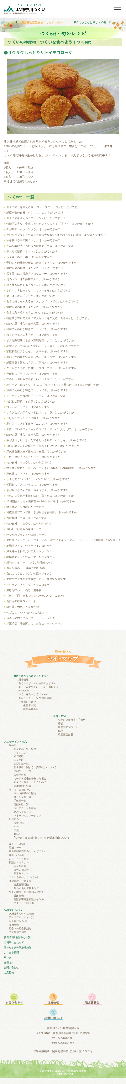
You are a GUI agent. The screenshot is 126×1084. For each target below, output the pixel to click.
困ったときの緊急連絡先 (17, 947)
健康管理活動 (21, 884)
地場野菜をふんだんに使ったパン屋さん (30, 556)
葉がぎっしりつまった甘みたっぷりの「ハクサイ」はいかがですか (46, 440)
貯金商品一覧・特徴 (25, 749)
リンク (7, 957)
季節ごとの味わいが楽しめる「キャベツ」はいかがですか (41, 356)
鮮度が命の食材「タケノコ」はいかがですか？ (34, 307)
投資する (14, 819)
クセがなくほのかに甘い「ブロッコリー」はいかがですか (41, 368)
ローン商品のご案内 (25, 793)
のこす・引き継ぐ (19, 858)
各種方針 (9, 962)
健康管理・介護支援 (20, 880)
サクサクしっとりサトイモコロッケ (28, 584)
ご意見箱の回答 (17, 932)
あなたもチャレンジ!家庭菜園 (35, 698)
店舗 (60, 723)
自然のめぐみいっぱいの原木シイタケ (29, 573)
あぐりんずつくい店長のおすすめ (37, 683)
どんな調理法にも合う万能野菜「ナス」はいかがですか (40, 245)
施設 (60, 730)
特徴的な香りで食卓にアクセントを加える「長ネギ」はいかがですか (48, 318)
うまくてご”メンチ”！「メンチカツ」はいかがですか (38, 479)
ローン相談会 (21, 869)
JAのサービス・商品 (15, 741)
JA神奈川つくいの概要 (21, 913)
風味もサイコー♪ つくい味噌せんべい (30, 562)
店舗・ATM (59, 716)
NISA (16, 826)
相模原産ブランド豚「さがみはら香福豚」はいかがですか (41, 512)
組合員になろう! (18, 921)
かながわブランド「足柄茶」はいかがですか (33, 418)
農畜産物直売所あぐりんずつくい (32, 676)
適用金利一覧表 (22, 785)
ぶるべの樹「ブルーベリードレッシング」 (32, 618)
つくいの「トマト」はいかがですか (28, 406)
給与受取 (19, 756)
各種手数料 (20, 774)
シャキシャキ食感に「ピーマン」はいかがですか (36, 395)
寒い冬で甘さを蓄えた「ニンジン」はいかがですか (37, 423)
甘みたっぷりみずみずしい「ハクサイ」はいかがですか (40, 379)
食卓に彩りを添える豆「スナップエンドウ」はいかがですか (42, 301)
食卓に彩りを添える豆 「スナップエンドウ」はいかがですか (43, 207)
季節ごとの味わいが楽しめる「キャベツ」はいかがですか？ (42, 262)
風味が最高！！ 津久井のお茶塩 (25, 567)
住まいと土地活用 (24, 903)
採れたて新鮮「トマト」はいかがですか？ (32, 251)
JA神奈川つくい (13, 910)
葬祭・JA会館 (16, 855)
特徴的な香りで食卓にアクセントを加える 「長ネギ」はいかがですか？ (49, 223)
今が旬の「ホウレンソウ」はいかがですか (32, 373)
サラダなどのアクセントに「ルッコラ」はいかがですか (40, 412)
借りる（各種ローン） (21, 789)
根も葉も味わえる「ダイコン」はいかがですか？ (36, 284)
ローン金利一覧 (22, 797)
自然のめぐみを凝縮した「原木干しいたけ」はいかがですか (42, 445)
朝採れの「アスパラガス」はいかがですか (32, 484)
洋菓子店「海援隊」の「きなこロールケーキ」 (34, 623)
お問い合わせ (11, 967)
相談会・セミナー (19, 862)
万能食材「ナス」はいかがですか (26, 517)
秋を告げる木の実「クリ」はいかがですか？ (33, 240)
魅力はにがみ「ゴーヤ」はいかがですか (30, 295)
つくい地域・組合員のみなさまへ (27, 891)
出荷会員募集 (30, 709)
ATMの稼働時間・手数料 (72, 719)
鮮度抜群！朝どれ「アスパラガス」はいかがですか (37, 362)
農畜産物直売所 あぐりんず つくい (42, 22)
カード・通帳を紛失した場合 (30, 778)
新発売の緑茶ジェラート (21, 601)
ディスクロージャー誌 (21, 917)
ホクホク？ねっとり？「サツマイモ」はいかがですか (38, 290)
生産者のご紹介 (27, 701)
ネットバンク (21, 752)
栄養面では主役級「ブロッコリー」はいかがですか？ (38, 273)
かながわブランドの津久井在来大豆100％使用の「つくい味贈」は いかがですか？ (56, 234)
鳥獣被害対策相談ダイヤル (29, 899)
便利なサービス (22, 771)
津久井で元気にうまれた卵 (22, 606)
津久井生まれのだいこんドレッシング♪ (30, 551)
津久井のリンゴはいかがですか (25, 506)
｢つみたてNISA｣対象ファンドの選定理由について (42, 837)
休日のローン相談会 (25, 808)
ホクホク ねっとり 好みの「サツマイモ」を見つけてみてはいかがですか (52, 384)
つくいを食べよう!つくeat (33, 694)
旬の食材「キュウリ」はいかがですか (29, 462)
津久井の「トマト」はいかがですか (28, 473)
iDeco (17, 834)
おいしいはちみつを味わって (23, 529)
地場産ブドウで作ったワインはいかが (29, 545)
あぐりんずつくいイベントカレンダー (39, 686)
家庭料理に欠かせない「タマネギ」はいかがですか (37, 351)
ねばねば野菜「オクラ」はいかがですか (30, 401)
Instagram (23, 690)
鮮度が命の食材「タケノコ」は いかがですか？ (35, 212)
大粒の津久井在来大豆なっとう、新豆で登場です (36, 579)
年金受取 (19, 760)
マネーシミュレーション (27, 815)
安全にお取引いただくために (30, 782)
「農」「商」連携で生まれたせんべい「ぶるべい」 (37, 595)
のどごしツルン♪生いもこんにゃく (27, 612)
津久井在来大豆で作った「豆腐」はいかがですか (36, 451)
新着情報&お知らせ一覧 (17, 937)
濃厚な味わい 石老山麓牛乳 (23, 590)
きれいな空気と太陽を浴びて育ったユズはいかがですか (40, 495)
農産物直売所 (65, 734)
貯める (12, 745)
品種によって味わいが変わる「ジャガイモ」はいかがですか (42, 345)
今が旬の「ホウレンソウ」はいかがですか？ (33, 229)
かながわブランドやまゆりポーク (26, 534)
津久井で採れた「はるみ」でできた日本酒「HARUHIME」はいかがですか (51, 468)
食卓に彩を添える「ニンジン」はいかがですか (34, 312)
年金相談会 (20, 866)
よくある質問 (11, 952)
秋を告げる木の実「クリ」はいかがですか (32, 334)
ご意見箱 (9, 972)
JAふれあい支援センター (28, 888)
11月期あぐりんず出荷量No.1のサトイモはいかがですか (40, 501)
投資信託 (19, 822)
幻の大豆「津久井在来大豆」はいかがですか (33, 279)
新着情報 (23, 679)
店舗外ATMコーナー (69, 727)
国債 (16, 830)
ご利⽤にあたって (14, 942)
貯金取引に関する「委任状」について (35, 767)
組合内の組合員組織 (20, 928)
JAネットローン (23, 811)
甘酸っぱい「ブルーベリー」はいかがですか (33, 456)
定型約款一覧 (21, 763)
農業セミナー (21, 873)
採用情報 (14, 924)
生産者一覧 (29, 705)
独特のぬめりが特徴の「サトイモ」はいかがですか (37, 329)
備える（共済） (17, 843)
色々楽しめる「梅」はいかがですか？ (29, 257)
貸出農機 (19, 895)
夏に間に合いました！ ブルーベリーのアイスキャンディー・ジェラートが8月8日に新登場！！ (63, 540)
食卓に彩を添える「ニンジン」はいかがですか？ (36, 218)
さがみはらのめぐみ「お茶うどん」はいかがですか (37, 490)
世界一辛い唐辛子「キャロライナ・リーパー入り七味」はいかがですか (49, 429)
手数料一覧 (20, 800)
